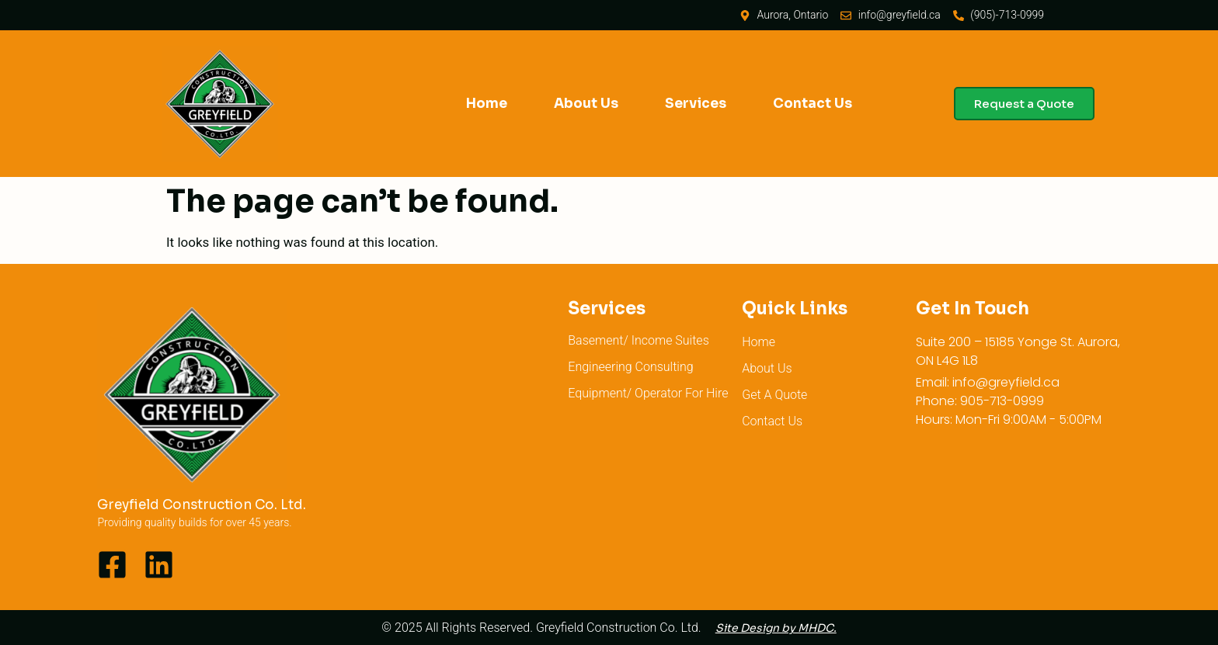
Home (486, 103)
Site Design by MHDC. (776, 628)
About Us (586, 103)
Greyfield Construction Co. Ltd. (201, 505)
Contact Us (812, 103)
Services (695, 103)
